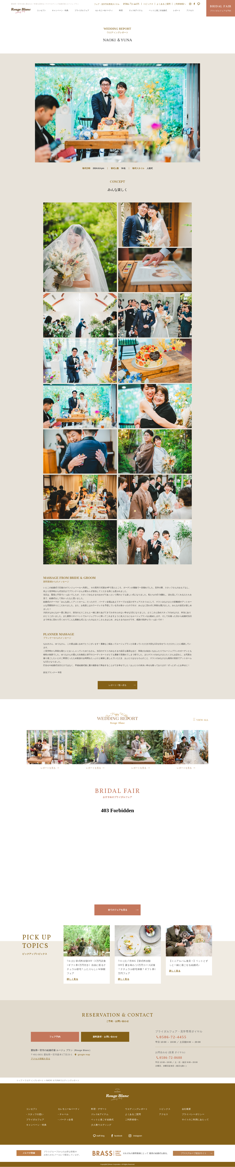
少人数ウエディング (101, 1125)
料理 (121, 10)
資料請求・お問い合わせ (105, 1036)
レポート (176, 10)
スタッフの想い (36, 1114)
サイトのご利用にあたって (195, 1120)
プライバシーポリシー (193, 1114)
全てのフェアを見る (117, 910)
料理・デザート (99, 1109)
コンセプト (41, 10)
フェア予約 (55, 1036)
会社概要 (186, 1109)
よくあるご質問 (163, 4)
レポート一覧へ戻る (117, 685)
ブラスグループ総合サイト (193, 1153)
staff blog (100, 1136)
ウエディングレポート (136, 1109)
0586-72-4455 (173, 1037)
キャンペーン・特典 (60, 10)
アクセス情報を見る (40, 1058)
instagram (137, 1136)
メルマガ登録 (29, 1153)
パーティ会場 (66, 1120)
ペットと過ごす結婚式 (158, 10)
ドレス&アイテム (136, 10)
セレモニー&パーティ (104, 10)
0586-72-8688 (171, 1057)
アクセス (190, 10)
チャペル (64, 1114)
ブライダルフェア (82, 10)
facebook (118, 1136)
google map (84, 1054)
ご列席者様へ (180, 4)
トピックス (148, 4)
